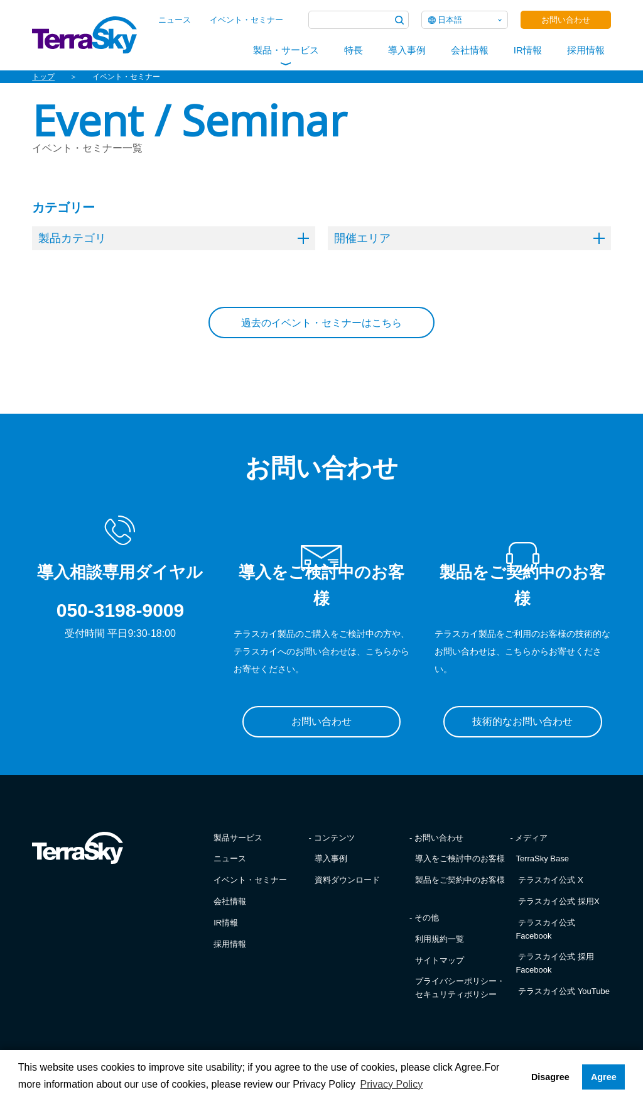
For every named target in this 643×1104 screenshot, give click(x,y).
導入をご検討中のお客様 (460, 858)
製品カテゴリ (173, 238)
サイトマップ (439, 960)
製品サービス (237, 837)
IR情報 (528, 50)
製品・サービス (286, 50)
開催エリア (469, 238)
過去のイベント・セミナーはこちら (321, 322)
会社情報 (470, 50)
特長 (353, 50)
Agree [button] (604, 1077)
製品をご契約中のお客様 (460, 880)
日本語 (450, 20)
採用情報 (586, 50)
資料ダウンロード (347, 880)
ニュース (174, 20)
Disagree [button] (550, 1077)
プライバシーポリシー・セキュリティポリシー (460, 987)
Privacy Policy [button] (391, 1084)
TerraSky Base (542, 858)
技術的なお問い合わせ (522, 721)
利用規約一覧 (439, 939)
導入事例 (407, 50)
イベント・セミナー (246, 20)
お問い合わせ (565, 20)
